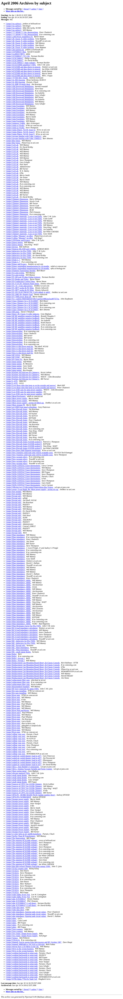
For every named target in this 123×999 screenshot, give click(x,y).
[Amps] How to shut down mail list (20, 346)
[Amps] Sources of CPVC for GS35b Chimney (24, 784)
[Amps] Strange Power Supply (18, 825)
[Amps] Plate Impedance (15, 561)
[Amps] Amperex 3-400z (15, 123)
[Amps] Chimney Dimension (17, 199)
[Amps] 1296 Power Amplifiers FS (19, 37)
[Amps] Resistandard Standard (18, 687)
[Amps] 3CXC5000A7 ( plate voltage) (21, 63)
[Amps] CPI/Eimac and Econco (18, 240)
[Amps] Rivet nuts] (13, 713)
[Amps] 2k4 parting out (15, 50)
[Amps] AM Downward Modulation (20, 86)
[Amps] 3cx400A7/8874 (15, 54)
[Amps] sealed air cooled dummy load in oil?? (24, 756)
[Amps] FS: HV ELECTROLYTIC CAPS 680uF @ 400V (28, 292)
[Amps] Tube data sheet (15, 908)
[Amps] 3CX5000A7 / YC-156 (18, 56)
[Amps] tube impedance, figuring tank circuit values (26, 912)
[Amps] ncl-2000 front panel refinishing (21, 407)
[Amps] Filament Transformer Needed (21, 271)
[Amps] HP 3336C (13, 357)
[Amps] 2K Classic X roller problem (20, 39)
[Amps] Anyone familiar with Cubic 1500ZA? (24, 136)
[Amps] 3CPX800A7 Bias (16, 52)
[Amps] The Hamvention (16, 838)
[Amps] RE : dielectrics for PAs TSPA (21, 641)
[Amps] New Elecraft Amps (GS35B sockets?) (24, 442)
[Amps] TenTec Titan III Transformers (21, 836)
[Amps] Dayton (12, 247)
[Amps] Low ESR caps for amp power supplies (24, 390)
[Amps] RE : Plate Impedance (17, 648)
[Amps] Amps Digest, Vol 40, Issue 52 (21, 130)
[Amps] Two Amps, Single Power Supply (22, 934)
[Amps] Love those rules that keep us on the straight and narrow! (31, 385)
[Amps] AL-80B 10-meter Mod (18, 84)
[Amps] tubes (11, 918)
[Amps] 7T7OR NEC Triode (17, 78)
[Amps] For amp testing (15, 273)
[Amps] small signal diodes (16, 775)
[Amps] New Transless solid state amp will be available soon (29, 453)
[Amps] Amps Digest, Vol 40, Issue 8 (20, 132)
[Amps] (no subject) (14, 24)
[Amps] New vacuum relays (17, 457)
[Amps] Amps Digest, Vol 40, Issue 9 (20, 134)
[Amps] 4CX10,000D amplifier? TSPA (21, 65)
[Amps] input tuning (14, 370)
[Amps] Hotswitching (14, 331)
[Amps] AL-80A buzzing (15, 80)
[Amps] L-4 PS (12, 381)
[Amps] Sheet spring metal (16, 771)
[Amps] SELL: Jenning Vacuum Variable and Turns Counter (29, 769)
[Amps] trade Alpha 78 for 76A (18, 895)
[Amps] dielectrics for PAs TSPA (19, 251)
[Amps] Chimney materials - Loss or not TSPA (24, 216)
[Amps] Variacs (12, 938)
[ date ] (40, 9)
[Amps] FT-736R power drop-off (19, 297)
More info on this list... (15, 11)
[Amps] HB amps (13, 312)
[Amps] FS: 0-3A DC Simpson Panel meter (23, 284)
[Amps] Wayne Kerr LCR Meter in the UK (22, 947)
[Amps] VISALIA (13, 940)
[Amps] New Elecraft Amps (17, 409)
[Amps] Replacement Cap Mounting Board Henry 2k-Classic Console (33, 663)
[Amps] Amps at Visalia (15, 125)
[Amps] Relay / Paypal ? (15, 658)
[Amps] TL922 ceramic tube (17, 869)
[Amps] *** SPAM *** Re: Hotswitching (22, 32)
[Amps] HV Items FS (14, 359)
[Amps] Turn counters (14, 929)
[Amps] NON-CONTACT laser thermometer (23, 466)
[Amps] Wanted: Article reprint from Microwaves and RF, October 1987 (34, 942)
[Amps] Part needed (14, 492)
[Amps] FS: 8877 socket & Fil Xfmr (20, 288)
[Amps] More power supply (17, 398)
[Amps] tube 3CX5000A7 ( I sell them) (21, 903)
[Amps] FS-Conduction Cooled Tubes (20, 281)
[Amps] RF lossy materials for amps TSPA (22, 689)
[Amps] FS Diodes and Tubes (17, 279)
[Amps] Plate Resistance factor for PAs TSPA (23, 626)
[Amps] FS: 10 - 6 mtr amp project (19, 286)
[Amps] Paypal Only (14, 533)
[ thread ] (26, 9)
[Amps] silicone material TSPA (18, 773)
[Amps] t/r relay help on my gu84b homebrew (24, 834)
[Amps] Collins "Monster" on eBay (19, 236)
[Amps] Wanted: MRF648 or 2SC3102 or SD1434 (25, 944)
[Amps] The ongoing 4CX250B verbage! (22, 840)
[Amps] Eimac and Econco (16, 264)
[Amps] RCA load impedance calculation (22, 628)
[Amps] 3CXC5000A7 (15, 58)
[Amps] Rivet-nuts (13, 715)
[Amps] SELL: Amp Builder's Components (23, 767)
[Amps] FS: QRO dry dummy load (19, 294)
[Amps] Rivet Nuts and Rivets (18, 710)
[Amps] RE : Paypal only (16, 645)
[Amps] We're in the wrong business (20, 949)
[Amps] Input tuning (14, 362)
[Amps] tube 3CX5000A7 (16, 899)
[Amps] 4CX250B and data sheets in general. (23, 67)
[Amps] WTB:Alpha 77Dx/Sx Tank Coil (21, 979)
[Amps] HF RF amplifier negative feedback (23, 316)
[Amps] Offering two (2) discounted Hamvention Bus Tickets (30, 487)
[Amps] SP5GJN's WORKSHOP (18, 797)
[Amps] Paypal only (14, 496)
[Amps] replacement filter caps (18, 680)
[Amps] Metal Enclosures (16, 396)
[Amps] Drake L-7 (13, 260)
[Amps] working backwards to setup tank (22, 953)
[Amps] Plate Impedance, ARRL (18, 580)
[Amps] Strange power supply (17, 799)
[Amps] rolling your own (15, 734)
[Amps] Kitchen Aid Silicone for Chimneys (23, 372)
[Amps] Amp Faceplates (15, 106)
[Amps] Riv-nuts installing (16, 691)
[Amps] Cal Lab (12, 145)
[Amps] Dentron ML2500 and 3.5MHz (21, 249)
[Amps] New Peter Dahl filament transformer (23, 450)
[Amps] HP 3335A (13, 355)
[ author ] (33, 9)
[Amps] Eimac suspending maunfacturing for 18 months (28, 266)
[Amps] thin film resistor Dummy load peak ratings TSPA (28, 866)
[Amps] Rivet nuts (13, 695)
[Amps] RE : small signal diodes (18, 652)
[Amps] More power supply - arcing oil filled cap (25, 403)
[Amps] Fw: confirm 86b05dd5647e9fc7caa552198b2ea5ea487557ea (33, 299)
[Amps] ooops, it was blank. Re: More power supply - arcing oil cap (32, 489)
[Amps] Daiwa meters (14, 242)
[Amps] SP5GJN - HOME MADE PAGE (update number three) (30, 795)
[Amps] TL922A (12, 871)
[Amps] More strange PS (15, 405)
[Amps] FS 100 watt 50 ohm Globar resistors (23, 277)
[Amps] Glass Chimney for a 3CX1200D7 (22, 301)
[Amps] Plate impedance (15, 535)
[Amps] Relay (11, 654)
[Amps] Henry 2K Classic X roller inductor (23, 314)
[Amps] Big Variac (13, 141)
